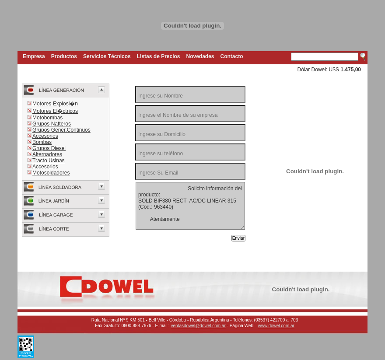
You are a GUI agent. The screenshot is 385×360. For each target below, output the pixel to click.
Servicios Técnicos (107, 56)
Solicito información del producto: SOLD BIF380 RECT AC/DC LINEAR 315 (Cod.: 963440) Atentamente (190, 206)
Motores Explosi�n (55, 104)
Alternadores (47, 154)
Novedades (200, 56)
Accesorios (45, 136)
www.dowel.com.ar (276, 325)
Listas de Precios (158, 56)
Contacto (231, 56)
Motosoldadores (51, 173)
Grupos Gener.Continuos (61, 130)
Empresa (34, 56)
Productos (64, 56)
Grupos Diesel (49, 148)
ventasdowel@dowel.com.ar (198, 325)
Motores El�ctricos (55, 111)
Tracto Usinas (48, 160)
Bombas (42, 142)
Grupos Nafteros (51, 124)
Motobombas (47, 118)
